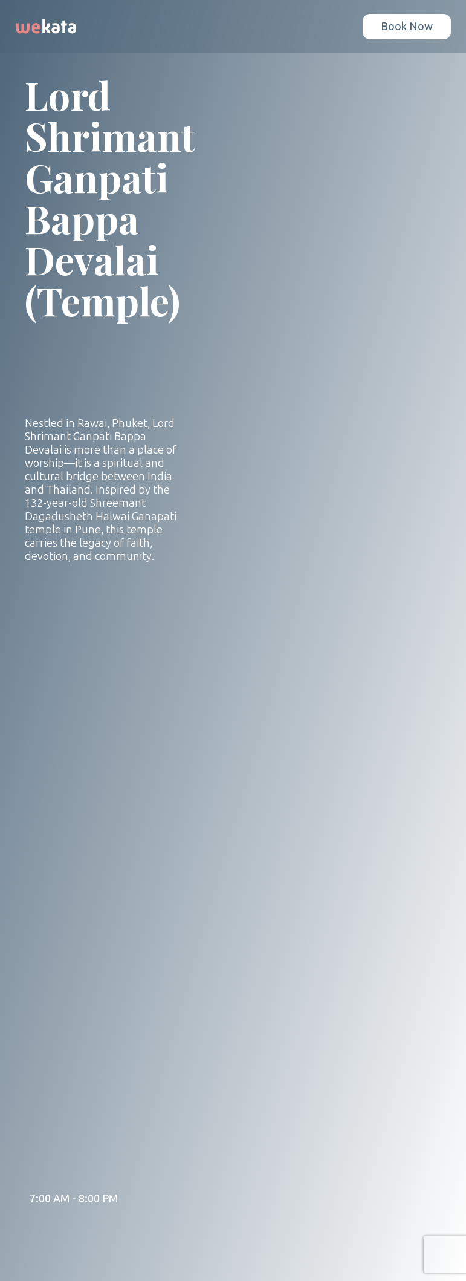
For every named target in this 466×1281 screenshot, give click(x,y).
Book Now (407, 26)
